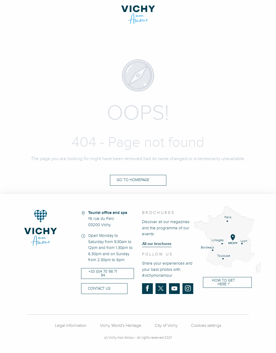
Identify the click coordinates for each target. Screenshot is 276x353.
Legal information (71, 325)
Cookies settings (206, 325)
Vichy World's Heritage (120, 325)
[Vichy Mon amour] (138, 14)
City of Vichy (166, 325)
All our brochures (156, 244)
